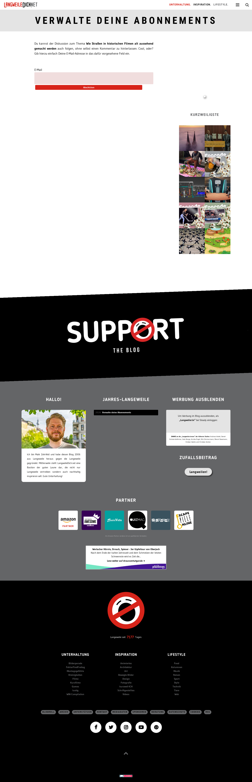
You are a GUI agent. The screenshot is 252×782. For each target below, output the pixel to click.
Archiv (64, 712)
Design (126, 678)
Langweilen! (198, 472)
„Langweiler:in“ (187, 420)
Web (177, 694)
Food (176, 663)
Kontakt (102, 712)
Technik (177, 686)
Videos (126, 694)
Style (176, 682)
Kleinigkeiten (75, 674)
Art (126, 671)
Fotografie (126, 682)
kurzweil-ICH (126, 686)
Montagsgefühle (75, 671)
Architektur (126, 667)
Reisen (176, 674)
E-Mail (38, 70)
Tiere (176, 690)
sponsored (139, 712)
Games (75, 686)
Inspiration (126, 655)
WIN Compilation (75, 694)
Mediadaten (120, 712)
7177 (130, 637)
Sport (177, 678)
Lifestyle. (220, 4)
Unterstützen (83, 712)
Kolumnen (176, 667)
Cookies (195, 712)
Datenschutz (177, 712)
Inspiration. (202, 4)
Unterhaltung (75, 655)
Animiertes (126, 663)
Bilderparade (75, 663)
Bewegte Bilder (126, 674)
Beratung (158, 712)
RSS (208, 712)
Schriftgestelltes (126, 690)
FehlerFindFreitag (75, 667)
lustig (75, 690)
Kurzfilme (75, 682)
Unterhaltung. (180, 4)
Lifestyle (177, 655)
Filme (75, 678)
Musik (177, 671)
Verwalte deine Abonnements (126, 20)
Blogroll (48, 712)
